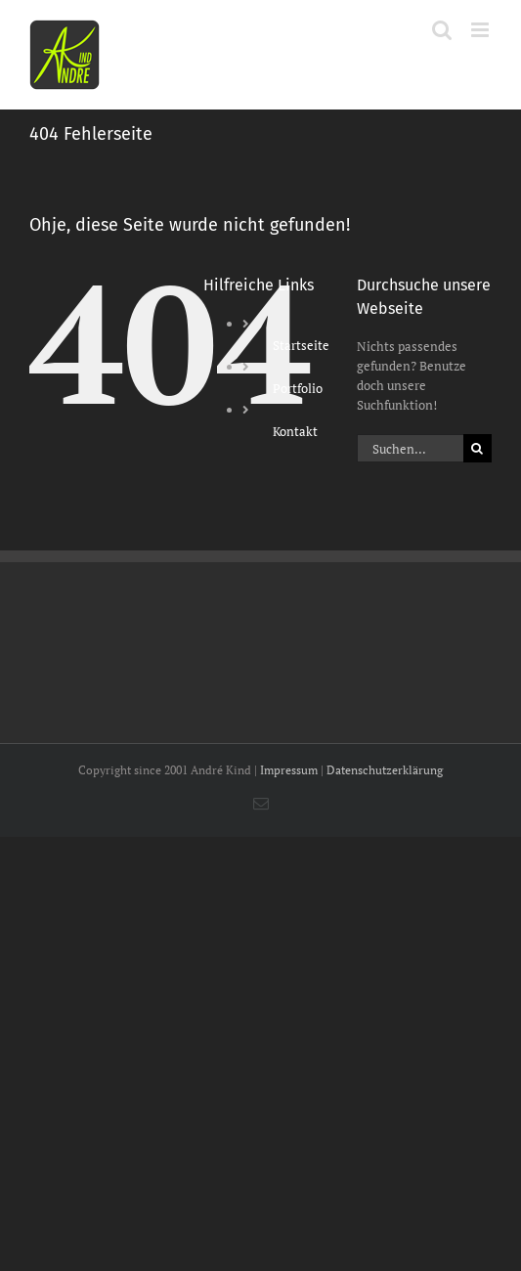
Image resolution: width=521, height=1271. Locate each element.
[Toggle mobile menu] (481, 30)
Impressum (289, 770)
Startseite (301, 345)
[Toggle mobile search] (442, 30)
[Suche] (477, 448)
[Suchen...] (410, 448)
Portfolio (298, 388)
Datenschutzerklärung (384, 770)
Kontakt (295, 431)
